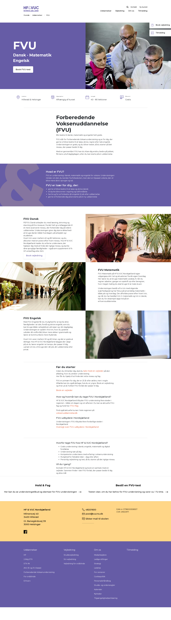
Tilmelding (142, 11)
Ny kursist (143, 7)
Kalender (98, 604)
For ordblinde (30, 591)
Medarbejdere (100, 569)
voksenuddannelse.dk (66, 413)
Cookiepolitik (99, 591)
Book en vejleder (64, 390)
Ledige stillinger (101, 574)
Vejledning (119, 11)
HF (25, 569)
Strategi (97, 578)
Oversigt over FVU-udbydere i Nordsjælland (77, 427)
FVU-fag (74, 406)
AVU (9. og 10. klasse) (32, 582)
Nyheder (98, 608)
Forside (26, 15)
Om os (131, 11)
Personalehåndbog (102, 595)
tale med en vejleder (93, 371)
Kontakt (134, 7)
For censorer (99, 587)
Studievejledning (71, 569)
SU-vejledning (70, 574)
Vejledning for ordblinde (74, 578)
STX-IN (27, 578)
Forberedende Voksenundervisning (39, 587)
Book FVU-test (23, 69)
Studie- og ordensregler (104, 600)
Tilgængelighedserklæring (105, 612)
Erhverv (27, 595)
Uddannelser (105, 11)
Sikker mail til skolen (97, 533)
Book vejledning (34, 255)
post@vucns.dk (94, 528)
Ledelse (97, 582)
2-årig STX (28, 574)
